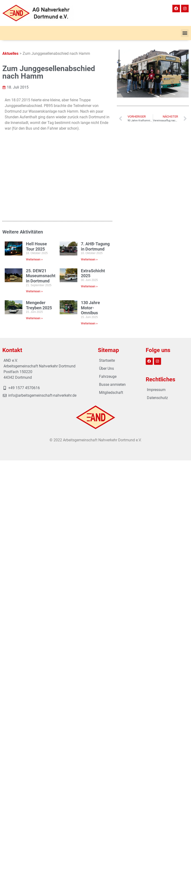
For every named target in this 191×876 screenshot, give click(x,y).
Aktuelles (10, 53)
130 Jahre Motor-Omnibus (90, 237)
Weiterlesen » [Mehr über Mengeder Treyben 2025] (34, 247)
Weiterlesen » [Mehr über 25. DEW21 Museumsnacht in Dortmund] (34, 220)
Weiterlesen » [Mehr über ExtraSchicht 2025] (89, 215)
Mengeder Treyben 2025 (39, 235)
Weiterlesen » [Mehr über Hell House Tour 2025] (34, 188)
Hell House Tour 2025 (36, 175)
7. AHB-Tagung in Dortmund (95, 175)
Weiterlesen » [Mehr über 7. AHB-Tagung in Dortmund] (89, 188)
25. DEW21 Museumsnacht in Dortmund (40, 205)
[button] (185, 33)
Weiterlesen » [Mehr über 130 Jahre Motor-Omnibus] (89, 252)
